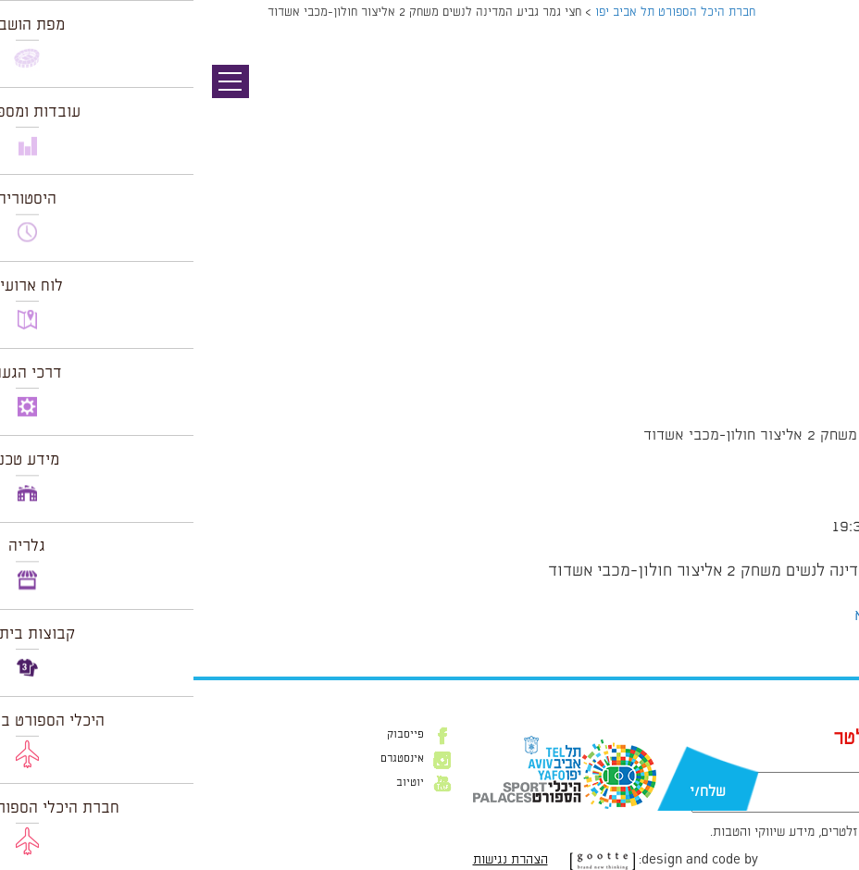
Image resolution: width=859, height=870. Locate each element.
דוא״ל (746, 762)
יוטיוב (216, 783)
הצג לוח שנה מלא (719, 615)
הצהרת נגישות (317, 859)
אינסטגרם (208, 758)
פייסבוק (211, 734)
